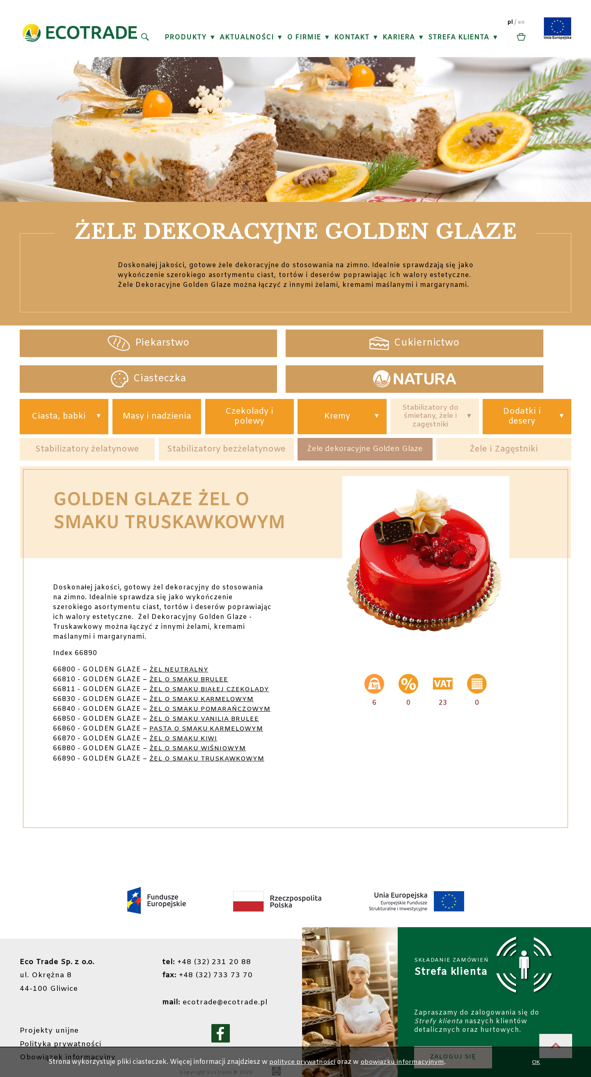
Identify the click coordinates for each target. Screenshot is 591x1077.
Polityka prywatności (61, 1030)
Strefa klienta (459, 37)
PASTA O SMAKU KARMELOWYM (208, 716)
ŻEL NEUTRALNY (180, 637)
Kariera (399, 37)
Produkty (186, 37)
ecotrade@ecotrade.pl (214, 989)
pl (510, 22)
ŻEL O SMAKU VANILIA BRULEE (206, 706)
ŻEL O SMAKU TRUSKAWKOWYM (209, 746)
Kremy (330, 383)
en (522, 22)
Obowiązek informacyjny (69, 1043)
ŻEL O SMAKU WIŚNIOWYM (199, 736)
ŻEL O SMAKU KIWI (184, 726)
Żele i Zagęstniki (503, 417)
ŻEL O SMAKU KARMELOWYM (203, 677)
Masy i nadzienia (157, 383)
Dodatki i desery (519, 383)
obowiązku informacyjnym (404, 1062)
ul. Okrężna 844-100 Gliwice (58, 962)
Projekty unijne (50, 1017)
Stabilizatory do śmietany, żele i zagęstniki (425, 382)
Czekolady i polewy (243, 383)
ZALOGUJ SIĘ (455, 1042)
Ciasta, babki (60, 383)
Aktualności (247, 37)
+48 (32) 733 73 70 (205, 962)
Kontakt (352, 37)
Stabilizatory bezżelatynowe (226, 417)
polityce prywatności (302, 1062)
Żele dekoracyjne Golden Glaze (365, 417)
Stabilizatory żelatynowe (87, 417)
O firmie (304, 37)
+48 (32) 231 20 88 (204, 949)
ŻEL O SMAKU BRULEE (190, 647)
